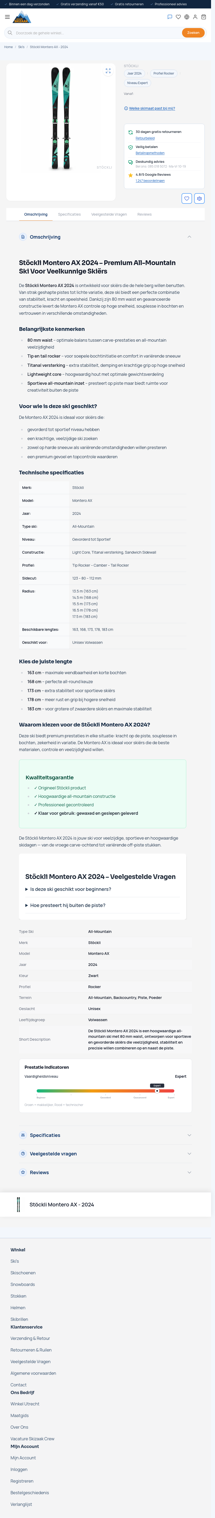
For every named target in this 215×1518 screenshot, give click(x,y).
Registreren (22, 1481)
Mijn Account (23, 1458)
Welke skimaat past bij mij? (149, 108)
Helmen (18, 1308)
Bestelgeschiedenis (30, 1493)
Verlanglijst (21, 1504)
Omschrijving (35, 214)
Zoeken (193, 32)
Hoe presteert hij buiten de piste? (68, 905)
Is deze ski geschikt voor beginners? (70, 889)
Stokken (18, 1296)
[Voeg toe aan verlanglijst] (186, 198)
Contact (19, 1385)
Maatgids (20, 1415)
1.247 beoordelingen (150, 180)
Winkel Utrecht (25, 1404)
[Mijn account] (195, 17)
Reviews (144, 214)
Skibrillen (19, 1319)
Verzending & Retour (30, 1338)
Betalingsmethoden (150, 153)
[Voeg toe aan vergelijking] (199, 198)
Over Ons (19, 1427)
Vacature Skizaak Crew (32, 1439)
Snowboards (23, 1284)
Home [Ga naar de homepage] (8, 47)
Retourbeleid (145, 138)
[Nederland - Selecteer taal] (187, 17)
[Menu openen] (7, 17)
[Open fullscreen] (108, 71)
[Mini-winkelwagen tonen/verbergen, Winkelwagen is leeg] (203, 17)
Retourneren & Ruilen (31, 1350)
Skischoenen (23, 1273)
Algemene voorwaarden (33, 1373)
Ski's (21, 47)
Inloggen (19, 1469)
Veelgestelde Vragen (109, 214)
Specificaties (69, 214)
